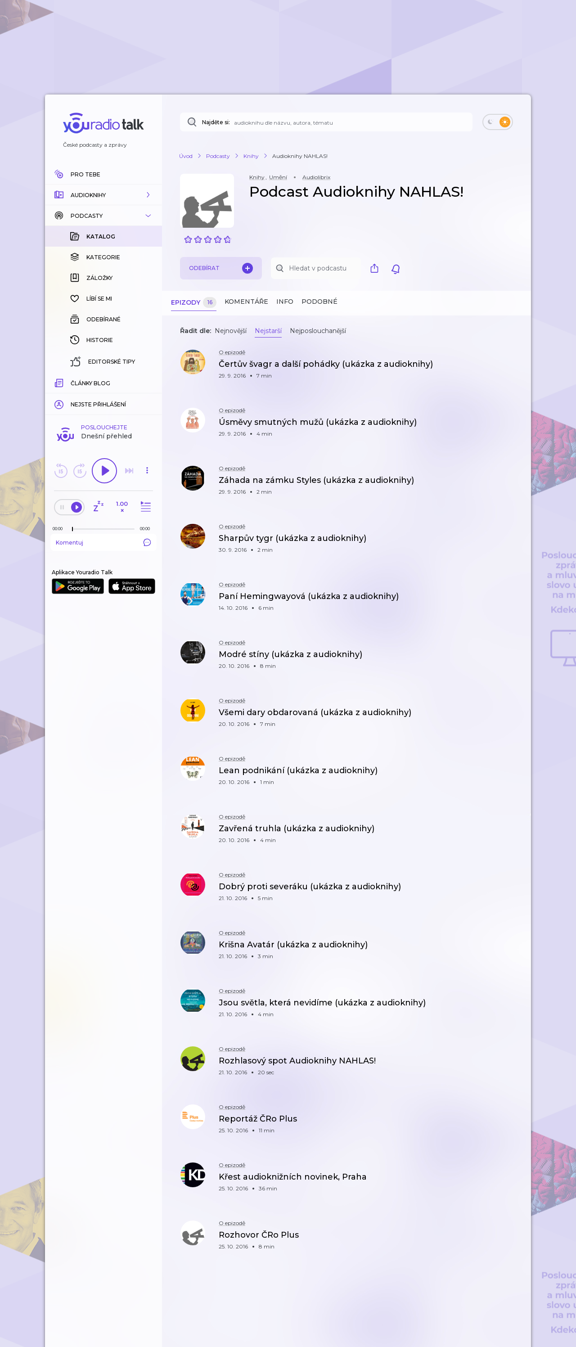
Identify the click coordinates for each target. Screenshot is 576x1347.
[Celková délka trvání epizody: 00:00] (147, 381)
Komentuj (103, 396)
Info (284, 301)
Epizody (193, 302)
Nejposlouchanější (318, 331)
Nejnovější (231, 331)
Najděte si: (216, 122)
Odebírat (221, 268)
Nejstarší (268, 331)
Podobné (320, 301)
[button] (103, 195)
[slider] (72, 382)
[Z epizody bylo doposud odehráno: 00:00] (60, 381)
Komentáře (246, 301)
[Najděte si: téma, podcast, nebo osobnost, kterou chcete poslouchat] (326, 122)
